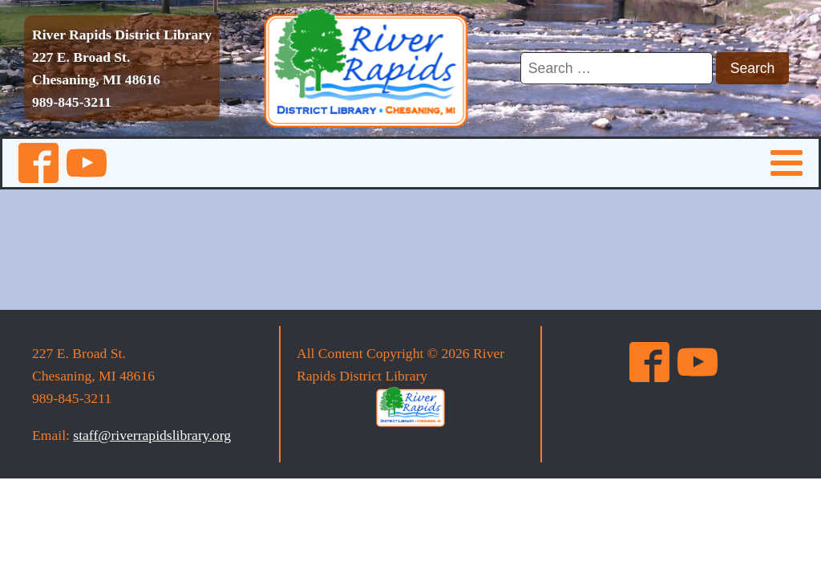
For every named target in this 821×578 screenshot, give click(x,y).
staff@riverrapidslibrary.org (152, 435)
